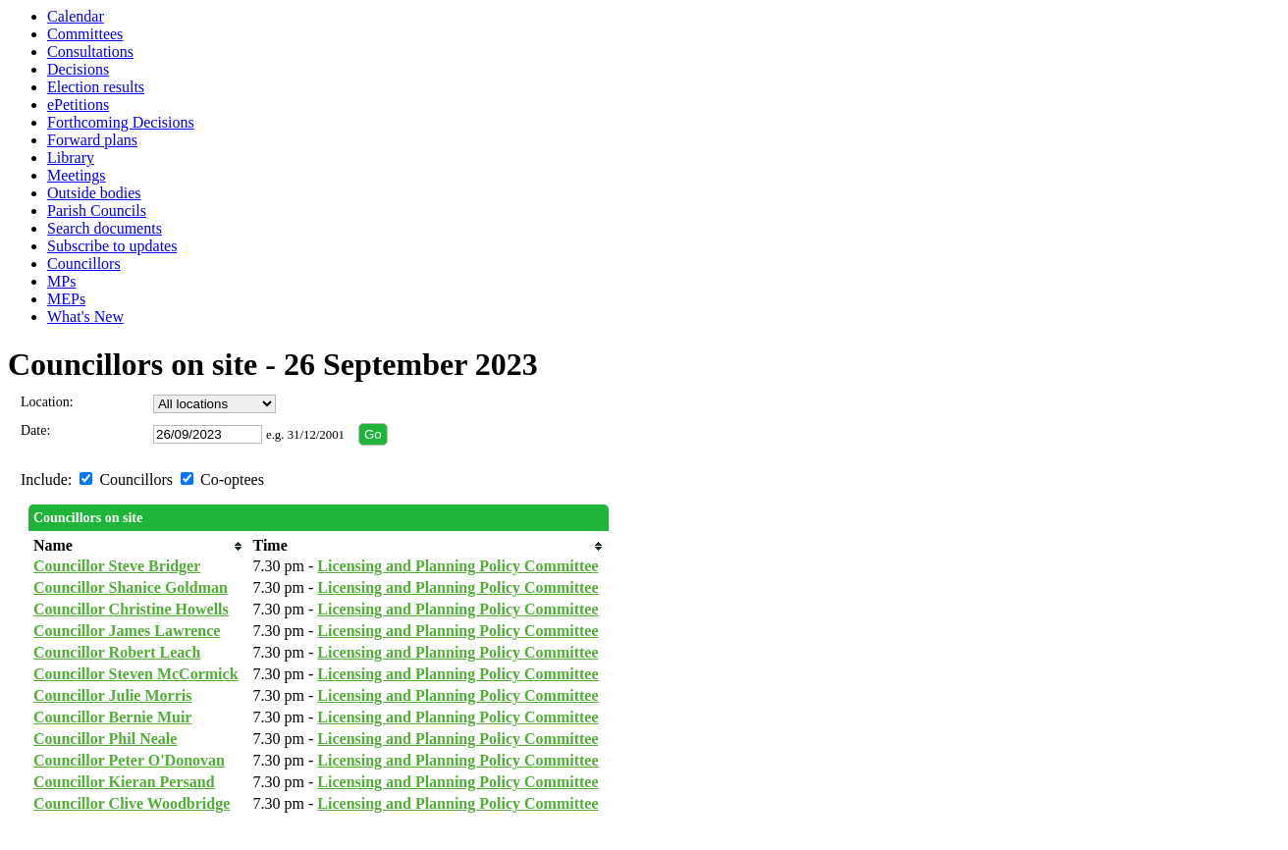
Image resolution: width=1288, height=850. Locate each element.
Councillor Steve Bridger (116, 566)
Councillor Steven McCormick (136, 673)
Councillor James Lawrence (127, 630)
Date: (35, 430)
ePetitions (78, 104)
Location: (47, 402)
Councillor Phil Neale (105, 738)
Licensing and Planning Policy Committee (457, 566)
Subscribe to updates (112, 246)
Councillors (84, 263)
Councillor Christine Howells (131, 609)
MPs (61, 281)
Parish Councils (96, 210)
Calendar (75, 16)
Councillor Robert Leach (116, 652)
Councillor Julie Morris (112, 695)
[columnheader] (138, 546)
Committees (85, 34)
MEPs (66, 299)
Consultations (90, 51)
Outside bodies (94, 193)
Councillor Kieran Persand (124, 781)
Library (70, 157)
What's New (85, 316)
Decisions (78, 69)
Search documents (104, 228)
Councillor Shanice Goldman (130, 587)
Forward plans (92, 140)
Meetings (76, 175)
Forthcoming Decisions (120, 122)
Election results (95, 87)
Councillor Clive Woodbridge (131, 803)
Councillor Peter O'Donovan (129, 760)
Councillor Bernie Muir (112, 717)
